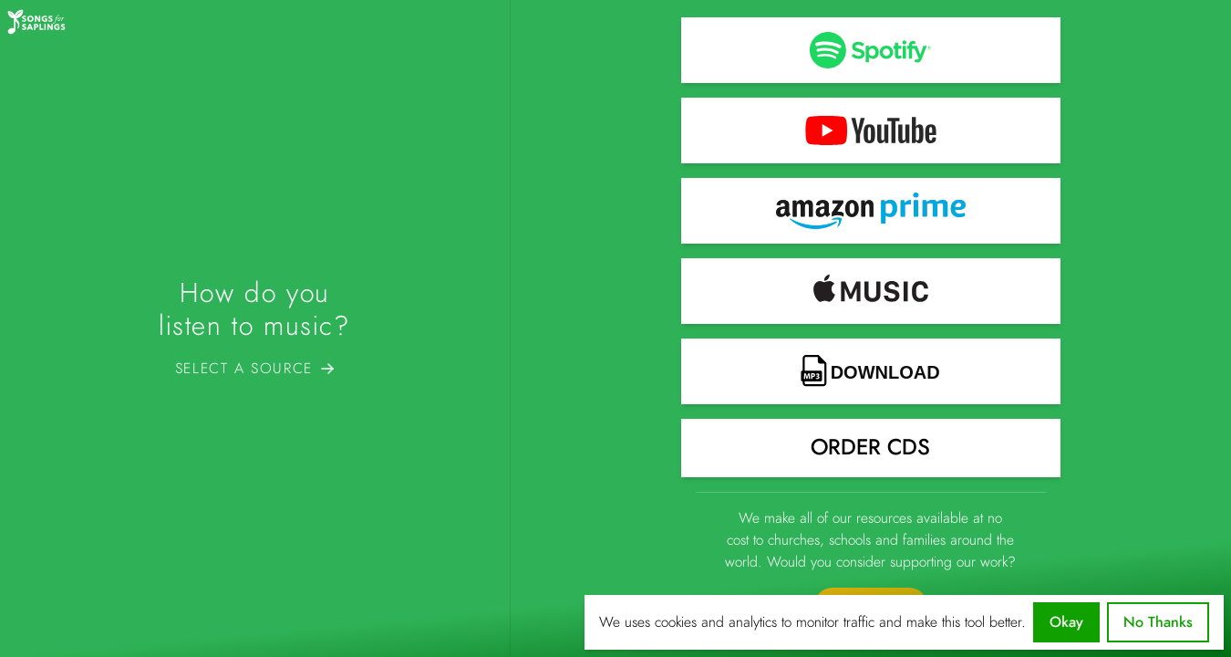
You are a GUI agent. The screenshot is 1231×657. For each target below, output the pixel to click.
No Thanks (1158, 622)
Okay (1066, 622)
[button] (870, 50)
